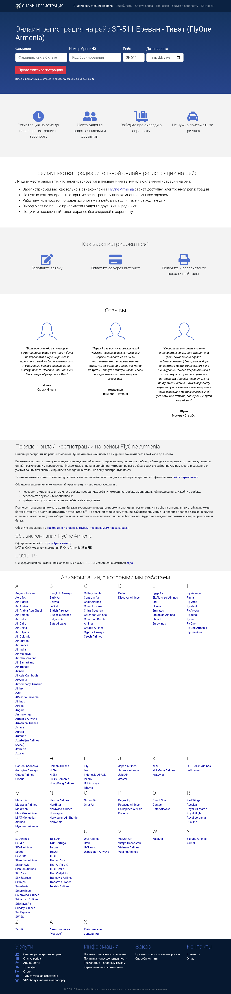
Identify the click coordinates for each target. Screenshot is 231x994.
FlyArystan (193, 610)
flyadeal (192, 606)
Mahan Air (22, 800)
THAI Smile (57, 869)
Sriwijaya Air (23, 903)
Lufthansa (193, 770)
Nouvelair (56, 822)
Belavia (54, 602)
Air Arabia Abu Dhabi (28, 610)
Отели (23, 971)
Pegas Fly (124, 800)
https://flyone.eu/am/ (57, 543)
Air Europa (22, 641)
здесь (130, 563)
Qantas (157, 804)
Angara (20, 710)
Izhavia (88, 787)
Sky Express (23, 877)
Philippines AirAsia (130, 809)
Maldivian (21, 809)
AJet (18, 693)
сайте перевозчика (186, 477)
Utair (87, 843)
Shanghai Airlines (26, 860)
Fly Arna (192, 602)
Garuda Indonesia (26, 766)
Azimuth (20, 749)
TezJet (54, 851)
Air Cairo (20, 623)
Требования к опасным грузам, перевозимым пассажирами (87, 527)
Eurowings (159, 623)
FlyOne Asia (194, 632)
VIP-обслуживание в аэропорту (40, 980)
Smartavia (21, 886)
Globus (19, 779)
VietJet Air (125, 838)
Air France (21, 645)
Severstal (21, 856)
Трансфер (162, 6)
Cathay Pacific (93, 593)
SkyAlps (20, 882)
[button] (94, 49)
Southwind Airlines (27, 895)
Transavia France (60, 882)
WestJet (157, 838)
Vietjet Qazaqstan (129, 843)
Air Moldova (23, 654)
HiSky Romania (59, 779)
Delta (121, 593)
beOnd (54, 606)
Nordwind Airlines (61, 809)
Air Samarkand (24, 662)
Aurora (19, 732)
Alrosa (19, 706)
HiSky (53, 774)
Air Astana (22, 615)
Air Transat (22, 667)
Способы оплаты (146, 958)
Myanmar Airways (26, 826)
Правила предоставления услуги (157, 954)
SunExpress (22, 912)
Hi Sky (54, 770)
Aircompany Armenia (28, 684)
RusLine (192, 822)
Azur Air (20, 753)
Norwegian (57, 813)
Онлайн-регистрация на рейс (93, 6)
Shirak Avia (22, 864)
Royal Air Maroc (197, 809)
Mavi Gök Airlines (26, 813)
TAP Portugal (58, 843)
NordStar (55, 804)
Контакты (207, 6)
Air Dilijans (22, 632)
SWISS (19, 916)
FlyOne (191, 623)
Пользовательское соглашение (105, 954)
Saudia (19, 843)
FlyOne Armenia (121, 189)
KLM (155, 766)
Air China (21, 628)
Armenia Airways (26, 719)
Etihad (156, 619)
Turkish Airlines (59, 886)
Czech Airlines (93, 636)
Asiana (19, 727)
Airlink (19, 688)
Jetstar (122, 779)
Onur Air (89, 804)
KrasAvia (158, 774)
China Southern (94, 610)
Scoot (19, 851)
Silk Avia (20, 873)
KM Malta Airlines (163, 770)
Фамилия (23, 49)
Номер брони (82, 49)
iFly (86, 766)
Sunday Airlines (25, 908)
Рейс (127, 49)
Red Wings (194, 800)
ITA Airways (91, 783)
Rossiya (192, 804)
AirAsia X (21, 680)
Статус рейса (144, 6)
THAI (53, 856)
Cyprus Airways (94, 632)
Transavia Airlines (61, 877)
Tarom (54, 847)
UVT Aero (90, 847)
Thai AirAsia (57, 860)
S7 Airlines (22, 838)
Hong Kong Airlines (62, 783)
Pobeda (123, 813)
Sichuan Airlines (25, 869)
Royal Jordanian (197, 817)
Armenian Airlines (26, 723)
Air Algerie (22, 602)
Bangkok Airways (61, 593)
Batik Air (55, 597)
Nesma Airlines (59, 800)
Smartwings (23, 890)
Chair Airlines (92, 602)
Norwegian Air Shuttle (64, 817)
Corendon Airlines (95, 615)
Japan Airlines (127, 766)
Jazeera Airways (128, 770)
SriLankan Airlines (26, 899)
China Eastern (93, 606)
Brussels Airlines (60, 615)
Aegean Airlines (25, 593)
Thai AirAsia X (59, 864)
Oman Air (90, 800)
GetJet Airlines (24, 774)
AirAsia (20, 671)
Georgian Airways (26, 770)
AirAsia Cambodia (26, 675)
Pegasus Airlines (129, 804)
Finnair (191, 597)
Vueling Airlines (128, 851)
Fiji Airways (194, 593)
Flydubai (192, 615)
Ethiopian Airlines (163, 615)
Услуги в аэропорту (185, 6)
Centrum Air (91, 597)
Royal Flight (194, 813)
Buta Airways (58, 623)
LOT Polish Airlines (199, 766)
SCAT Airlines (24, 847)
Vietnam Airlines (128, 847)
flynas (190, 619)
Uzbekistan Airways (96, 851)
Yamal (191, 843)
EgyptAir (157, 593)
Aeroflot (20, 597)
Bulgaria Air (57, 619)
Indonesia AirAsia (95, 774)
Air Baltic (21, 619)
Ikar (86, 770)
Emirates (158, 610)
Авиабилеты (124, 6)
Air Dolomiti (22, 636)
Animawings (23, 714)
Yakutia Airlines (197, 838)
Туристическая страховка (36, 976)
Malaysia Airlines (26, 804)
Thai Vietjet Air (59, 873)
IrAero (88, 779)
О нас (190, 958)
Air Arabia (21, 606)
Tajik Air (55, 838)
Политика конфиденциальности (105, 958)
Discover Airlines (129, 597)
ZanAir (19, 929)
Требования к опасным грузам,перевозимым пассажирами (105, 965)
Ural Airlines (91, 838)
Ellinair (156, 606)
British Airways (59, 610)
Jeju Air (123, 774)
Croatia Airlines (93, 628)
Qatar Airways (161, 809)
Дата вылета (157, 49)
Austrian (20, 736)
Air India (20, 649)
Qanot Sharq (160, 800)
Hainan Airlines (59, 766)
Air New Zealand (25, 658)
